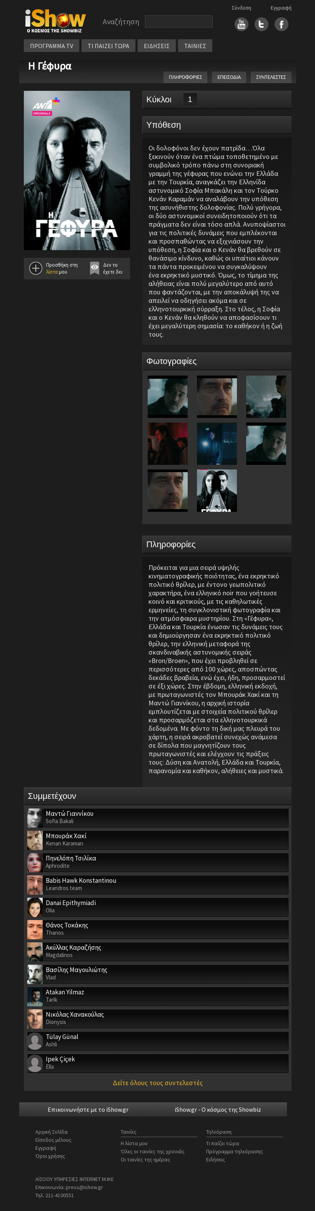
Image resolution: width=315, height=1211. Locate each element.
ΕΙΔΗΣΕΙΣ (157, 46)
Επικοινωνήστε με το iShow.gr (88, 1109)
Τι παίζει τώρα (222, 1143)
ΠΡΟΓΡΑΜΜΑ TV (51, 46)
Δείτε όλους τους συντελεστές (158, 1082)
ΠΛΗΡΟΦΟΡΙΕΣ (185, 77)
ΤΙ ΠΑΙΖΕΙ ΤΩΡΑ (108, 46)
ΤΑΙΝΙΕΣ (195, 46)
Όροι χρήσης (50, 1156)
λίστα (52, 272)
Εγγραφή (281, 7)
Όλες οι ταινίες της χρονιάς (153, 1151)
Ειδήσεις (215, 1159)
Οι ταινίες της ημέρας (145, 1159)
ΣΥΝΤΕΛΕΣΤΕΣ (271, 77)
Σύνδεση (241, 7)
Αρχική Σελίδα (51, 1131)
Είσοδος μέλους (53, 1139)
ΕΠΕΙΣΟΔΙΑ (229, 77)
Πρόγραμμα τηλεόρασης (234, 1151)
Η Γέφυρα (49, 66)
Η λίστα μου (134, 1143)
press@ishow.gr (84, 1187)
